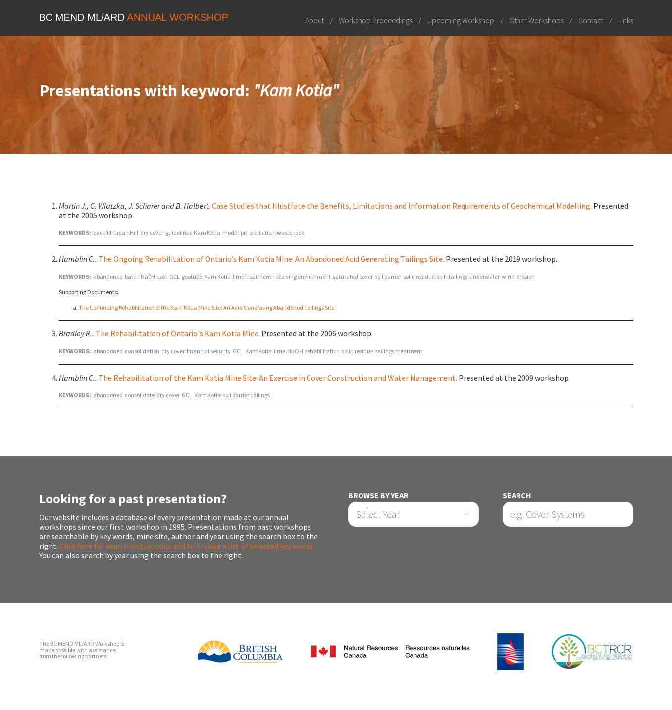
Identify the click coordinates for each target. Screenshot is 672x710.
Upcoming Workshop (460, 20)
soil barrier (388, 276)
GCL (174, 276)
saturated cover (353, 276)
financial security (209, 351)
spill (442, 276)
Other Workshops (536, 20)
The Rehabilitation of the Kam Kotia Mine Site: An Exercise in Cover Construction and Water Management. (278, 377)
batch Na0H (140, 276)
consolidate (140, 395)
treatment (409, 351)
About (314, 20)
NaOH (295, 351)
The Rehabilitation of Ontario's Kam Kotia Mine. (178, 333)
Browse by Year (378, 495)
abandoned (108, 276)
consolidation (142, 351)
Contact (590, 20)
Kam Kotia (207, 232)
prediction (262, 232)
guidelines (178, 232)
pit (244, 232)
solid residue (419, 276)
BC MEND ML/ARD (134, 17)
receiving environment (302, 276)
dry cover (151, 232)
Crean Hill (125, 232)
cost (162, 276)
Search (517, 495)
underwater (484, 276)
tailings (458, 276)
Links (625, 20)
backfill (102, 232)
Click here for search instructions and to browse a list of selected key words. (186, 546)
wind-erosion (518, 276)
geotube (192, 276)
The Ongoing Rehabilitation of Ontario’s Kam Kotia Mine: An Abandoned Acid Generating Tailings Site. (271, 259)
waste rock (290, 232)
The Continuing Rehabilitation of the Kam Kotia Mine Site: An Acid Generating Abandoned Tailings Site (206, 307)
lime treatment (252, 276)
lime (279, 351)
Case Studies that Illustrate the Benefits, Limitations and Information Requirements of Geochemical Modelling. (402, 206)
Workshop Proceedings (376, 20)
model (230, 232)
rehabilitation (322, 351)
